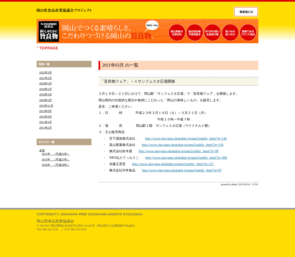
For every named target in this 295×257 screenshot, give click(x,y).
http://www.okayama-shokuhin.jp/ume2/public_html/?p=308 (186, 157)
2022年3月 (45, 72)
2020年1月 (45, 83)
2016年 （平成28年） (56, 165)
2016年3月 (45, 94)
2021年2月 (45, 78)
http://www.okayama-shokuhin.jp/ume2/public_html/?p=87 (182, 170)
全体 (42, 150)
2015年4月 (45, 116)
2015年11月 (46, 105)
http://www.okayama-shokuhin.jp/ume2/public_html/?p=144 (186, 138)
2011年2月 (45, 127)
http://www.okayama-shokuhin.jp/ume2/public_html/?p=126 (182, 145)
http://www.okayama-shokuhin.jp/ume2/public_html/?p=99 (178, 151)
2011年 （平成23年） (56, 154)
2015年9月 (45, 111)
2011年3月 (45, 122)
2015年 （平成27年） (56, 159)
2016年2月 (45, 100)
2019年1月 (45, 89)
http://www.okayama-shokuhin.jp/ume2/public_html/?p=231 (173, 164)
